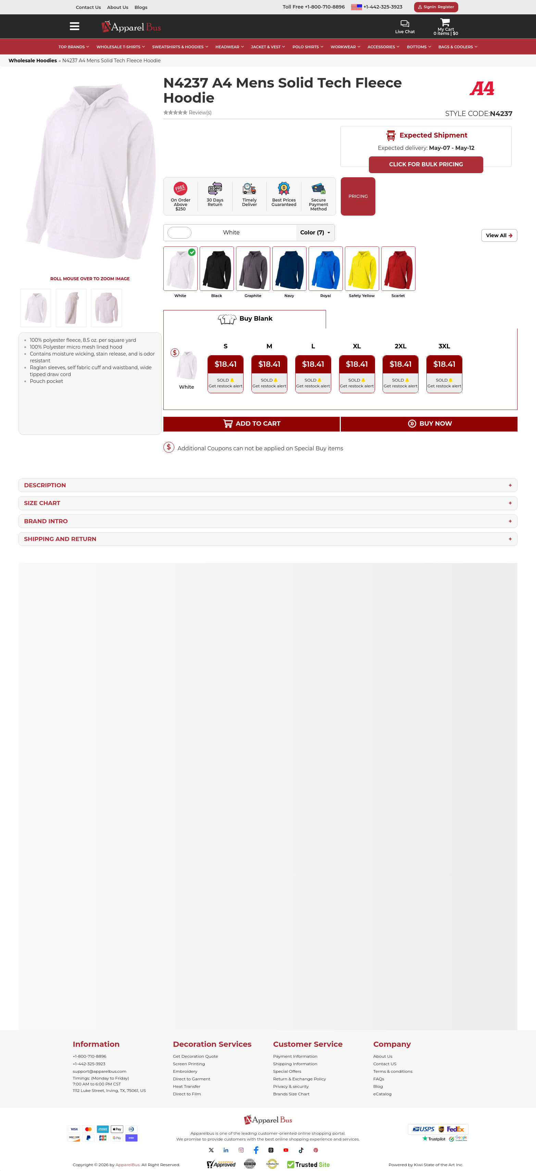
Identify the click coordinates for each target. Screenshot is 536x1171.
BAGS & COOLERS (455, 46)
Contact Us (88, 7)
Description (45, 485)
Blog (378, 1086)
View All (496, 235)
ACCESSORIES (381, 46)
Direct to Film (187, 1093)
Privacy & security (291, 1086)
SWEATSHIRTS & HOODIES (178, 46)
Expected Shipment (426, 136)
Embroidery (185, 1071)
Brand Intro (46, 521)
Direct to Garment (191, 1078)
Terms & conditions (392, 1071)
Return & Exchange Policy (299, 1078)
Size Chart (42, 503)
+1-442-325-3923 (376, 7)
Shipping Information (295, 1063)
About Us (117, 7)
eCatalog (382, 1093)
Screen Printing (189, 1063)
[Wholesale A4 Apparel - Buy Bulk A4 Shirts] (482, 88)
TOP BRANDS (72, 46)
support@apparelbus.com (100, 1071)
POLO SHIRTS (305, 46)
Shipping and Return (60, 539)
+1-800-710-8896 (90, 1056)
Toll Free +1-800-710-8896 (314, 7)
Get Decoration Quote (195, 1056)
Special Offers (287, 1071)
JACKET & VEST (266, 46)
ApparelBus (127, 1164)
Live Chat (405, 27)
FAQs (378, 1078)
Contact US (384, 1063)
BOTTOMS (416, 46)
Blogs (141, 7)
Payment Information (295, 1056)
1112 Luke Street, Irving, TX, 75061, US (109, 1090)
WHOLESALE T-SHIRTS (118, 46)
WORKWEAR (343, 46)
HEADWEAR (227, 46)
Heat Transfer (186, 1086)
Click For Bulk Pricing (426, 164)
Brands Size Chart (291, 1093)
